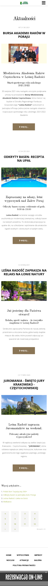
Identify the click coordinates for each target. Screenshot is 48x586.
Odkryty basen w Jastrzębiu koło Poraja (19, 495)
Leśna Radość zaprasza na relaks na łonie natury (24, 272)
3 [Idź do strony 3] (24, 514)
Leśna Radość (24, 3)
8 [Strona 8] (34, 519)
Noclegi (10, 560)
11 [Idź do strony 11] (25, 524)
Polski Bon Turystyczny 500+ (15, 491)
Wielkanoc (7, 501)
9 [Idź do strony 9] (5, 524)
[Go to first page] (5, 513)
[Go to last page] (15, 529)
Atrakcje (24, 560)
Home (8, 555)
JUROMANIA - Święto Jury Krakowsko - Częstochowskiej (24, 384)
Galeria (38, 560)
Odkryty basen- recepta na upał (24, 159)
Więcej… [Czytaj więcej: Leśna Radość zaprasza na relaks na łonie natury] (24, 350)
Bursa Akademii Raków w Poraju (24, 35)
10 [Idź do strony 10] (15, 524)
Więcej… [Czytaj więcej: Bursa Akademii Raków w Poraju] (24, 127)
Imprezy (38, 555)
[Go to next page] (5, 529)
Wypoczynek (23, 555)
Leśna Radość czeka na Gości (15, 498)
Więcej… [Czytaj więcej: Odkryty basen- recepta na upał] (24, 240)
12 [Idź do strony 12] (35, 524)
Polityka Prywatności (24, 565)
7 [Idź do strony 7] (24, 519)
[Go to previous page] (15, 513)
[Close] (46, 572)
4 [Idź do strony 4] (34, 514)
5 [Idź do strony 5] (5, 519)
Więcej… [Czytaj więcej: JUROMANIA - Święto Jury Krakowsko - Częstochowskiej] (24, 468)
